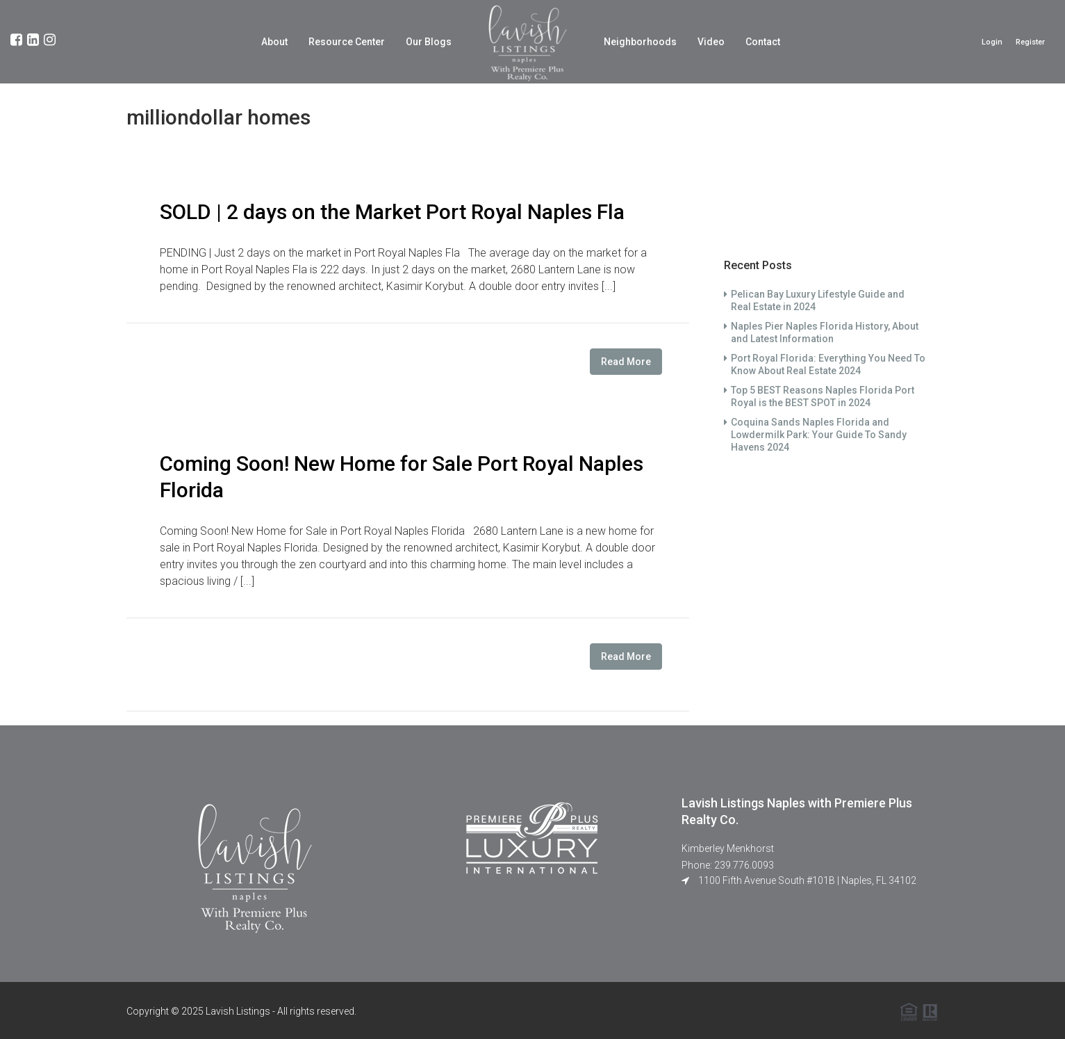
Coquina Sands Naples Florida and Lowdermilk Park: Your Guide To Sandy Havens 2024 (819, 435)
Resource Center (346, 41)
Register (1030, 42)
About (274, 41)
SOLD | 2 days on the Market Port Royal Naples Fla (392, 212)
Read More (626, 361)
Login (992, 42)
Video (711, 41)
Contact (762, 41)
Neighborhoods (640, 41)
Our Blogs (429, 41)
